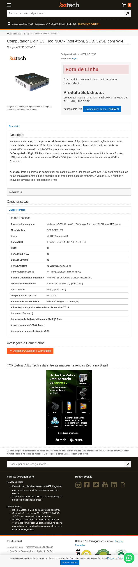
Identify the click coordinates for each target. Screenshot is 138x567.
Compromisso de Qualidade (39, 547)
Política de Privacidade (118, 558)
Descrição (14, 126)
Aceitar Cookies (69, 562)
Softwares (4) (15, 192)
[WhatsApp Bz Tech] (129, 558)
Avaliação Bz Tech (45, 551)
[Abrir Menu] (15, 4)
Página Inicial (14, 33)
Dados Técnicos (17, 210)
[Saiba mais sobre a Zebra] (69, 407)
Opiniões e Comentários (21, 551)
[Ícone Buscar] (127, 13)
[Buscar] (65, 13)
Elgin (26, 33)
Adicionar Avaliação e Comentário (30, 350)
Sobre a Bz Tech (15, 547)
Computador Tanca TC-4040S (102, 109)
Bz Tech (69, 5)
